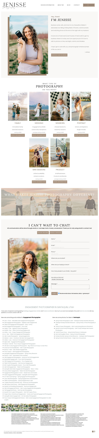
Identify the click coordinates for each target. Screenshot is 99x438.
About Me (61, 5)
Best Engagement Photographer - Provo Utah (15, 326)
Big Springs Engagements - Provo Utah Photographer (17, 359)
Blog (68, 5)
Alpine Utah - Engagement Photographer (14, 342)
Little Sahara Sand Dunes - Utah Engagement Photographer (19, 384)
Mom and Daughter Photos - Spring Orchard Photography (70, 334)
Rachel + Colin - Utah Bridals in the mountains (16, 355)
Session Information (47, 5)
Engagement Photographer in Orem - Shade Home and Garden (20, 373)
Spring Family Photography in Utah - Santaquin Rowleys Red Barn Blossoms (75, 320)
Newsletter (19, 433)
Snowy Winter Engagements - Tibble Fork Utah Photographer (19, 371)
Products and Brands (48, 311)
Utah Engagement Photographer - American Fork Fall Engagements (21, 357)
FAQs (14, 433)
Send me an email (84, 311)
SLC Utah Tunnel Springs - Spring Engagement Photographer (19, 376)
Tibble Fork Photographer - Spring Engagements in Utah (18, 380)
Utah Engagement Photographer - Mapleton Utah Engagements (20, 322)
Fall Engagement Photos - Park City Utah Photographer (18, 390)
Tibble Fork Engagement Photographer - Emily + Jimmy (18, 324)
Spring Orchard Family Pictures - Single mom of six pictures (71, 338)
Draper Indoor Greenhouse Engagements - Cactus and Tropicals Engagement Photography (28, 394)
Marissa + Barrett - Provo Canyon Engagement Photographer (20, 344)
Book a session (89, 5)
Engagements (32, 311)
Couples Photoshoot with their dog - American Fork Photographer (21, 382)
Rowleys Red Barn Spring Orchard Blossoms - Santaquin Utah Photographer (75, 336)
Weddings (25, 311)
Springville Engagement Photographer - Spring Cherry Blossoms (20, 353)
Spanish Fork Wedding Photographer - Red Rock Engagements (20, 386)
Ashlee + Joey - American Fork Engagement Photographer (19, 340)
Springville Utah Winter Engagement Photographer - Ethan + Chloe (21, 369)
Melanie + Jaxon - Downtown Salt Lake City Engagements (19, 338)
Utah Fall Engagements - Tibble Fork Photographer (17, 367)
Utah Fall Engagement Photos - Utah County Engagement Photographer (22, 388)
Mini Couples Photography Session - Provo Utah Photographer (20, 365)
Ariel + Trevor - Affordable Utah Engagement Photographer (19, 320)
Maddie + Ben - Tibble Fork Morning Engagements (17, 330)
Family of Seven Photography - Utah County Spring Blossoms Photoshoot (74, 326)
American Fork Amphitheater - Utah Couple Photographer (19, 347)
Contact (77, 5)
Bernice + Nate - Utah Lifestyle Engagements (15, 349)
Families (38, 311)
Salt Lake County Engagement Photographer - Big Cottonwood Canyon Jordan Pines (25, 346)
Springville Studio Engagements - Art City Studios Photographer (20, 396)
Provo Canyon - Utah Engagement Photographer (16, 351)
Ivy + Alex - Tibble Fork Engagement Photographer (17, 334)
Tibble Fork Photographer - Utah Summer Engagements (18, 363)
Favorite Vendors (8, 433)
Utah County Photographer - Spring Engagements (17, 336)
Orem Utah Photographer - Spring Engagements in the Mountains (21, 378)
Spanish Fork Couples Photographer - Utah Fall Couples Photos (20, 392)
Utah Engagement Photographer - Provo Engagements (18, 361)
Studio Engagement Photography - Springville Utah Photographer (20, 374)
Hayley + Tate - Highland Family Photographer (16, 328)
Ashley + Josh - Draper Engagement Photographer (17, 332)
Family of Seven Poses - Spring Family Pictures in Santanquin (71, 332)
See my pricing (43, 232)
